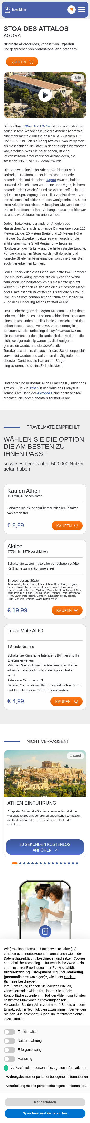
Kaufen (22, 62)
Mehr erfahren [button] (45, 1102)
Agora (51, 180)
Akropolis (45, 393)
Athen (34, 388)
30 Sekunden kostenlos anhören (45, 848)
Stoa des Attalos (37, 126)
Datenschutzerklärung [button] (20, 958)
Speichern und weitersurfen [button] (45, 1113)
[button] (14, 863)
